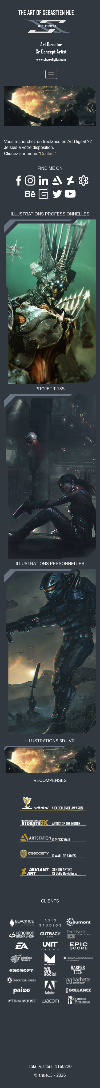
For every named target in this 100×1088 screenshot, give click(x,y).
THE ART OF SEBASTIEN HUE (46, 12)
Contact (47, 153)
